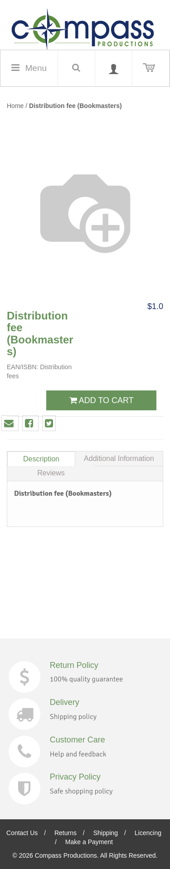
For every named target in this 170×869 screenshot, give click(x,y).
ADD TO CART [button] (101, 400)
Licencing (148, 832)
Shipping (105, 832)
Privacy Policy (75, 776)
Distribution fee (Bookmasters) (75, 105)
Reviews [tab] (50, 473)
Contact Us (22, 832)
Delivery (64, 702)
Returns (65, 832)
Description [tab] (41, 459)
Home (15, 105)
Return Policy (74, 665)
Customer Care (77, 739)
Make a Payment (89, 842)
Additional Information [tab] (119, 458)
